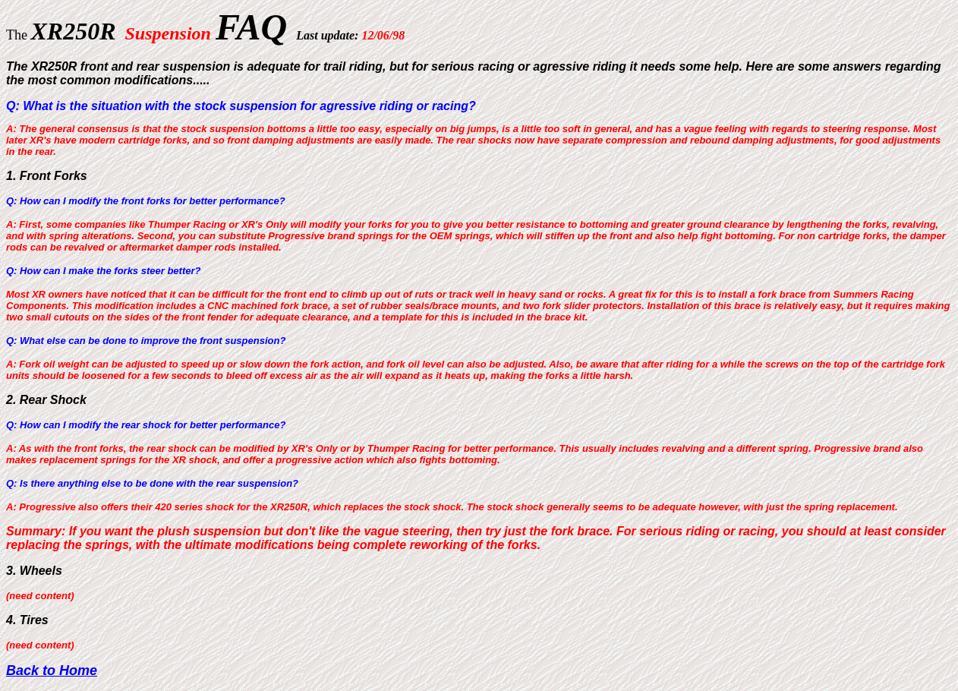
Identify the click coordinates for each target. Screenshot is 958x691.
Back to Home (51, 670)
